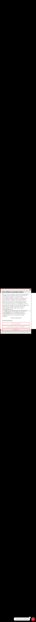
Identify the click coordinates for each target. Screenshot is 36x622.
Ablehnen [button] (16, 329)
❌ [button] (30, 289)
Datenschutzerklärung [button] (7, 320)
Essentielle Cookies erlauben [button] (16, 326)
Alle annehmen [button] (16, 323)
